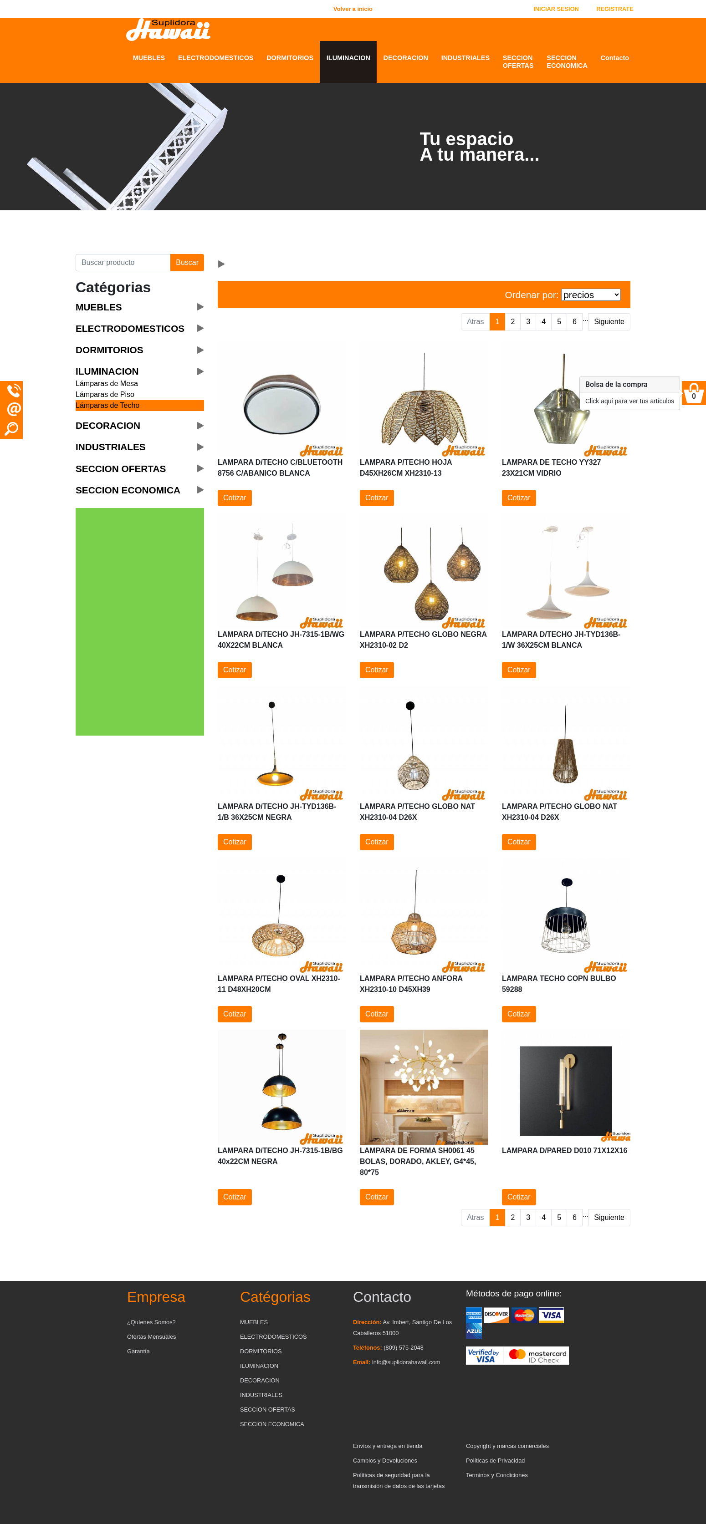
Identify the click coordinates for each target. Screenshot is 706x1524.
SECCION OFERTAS (518, 61)
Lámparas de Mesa (107, 383)
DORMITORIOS (289, 57)
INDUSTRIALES (465, 57)
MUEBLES (149, 57)
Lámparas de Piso (105, 394)
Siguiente (609, 321)
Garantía (138, 1351)
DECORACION (406, 57)
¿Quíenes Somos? (151, 1322)
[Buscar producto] (123, 262)
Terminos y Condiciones (497, 1475)
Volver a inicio (353, 8)
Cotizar (234, 498)
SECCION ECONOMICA (567, 61)
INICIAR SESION (556, 8)
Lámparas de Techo (107, 405)
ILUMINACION (348, 57)
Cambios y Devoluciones (385, 1460)
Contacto (615, 57)
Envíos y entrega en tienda (387, 1446)
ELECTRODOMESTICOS (216, 57)
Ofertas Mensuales (151, 1336)
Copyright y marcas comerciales (507, 1446)
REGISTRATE (615, 8)
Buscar (187, 262)
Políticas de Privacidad (495, 1460)
